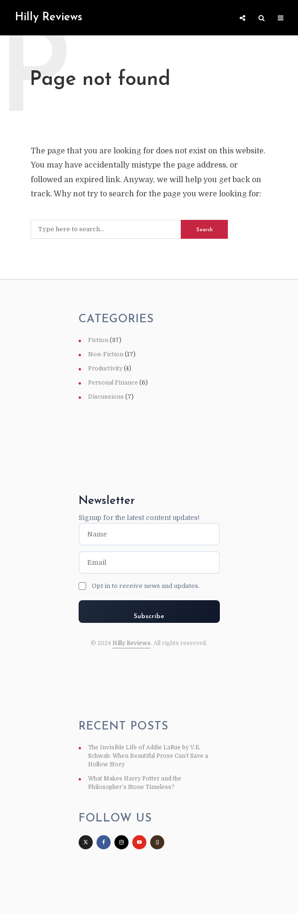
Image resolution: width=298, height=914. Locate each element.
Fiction (98, 340)
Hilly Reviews (132, 643)
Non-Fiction (105, 354)
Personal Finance (113, 382)
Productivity (105, 368)
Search (204, 230)
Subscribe (149, 616)
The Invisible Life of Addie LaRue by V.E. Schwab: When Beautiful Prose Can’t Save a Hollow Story (148, 756)
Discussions (106, 397)
